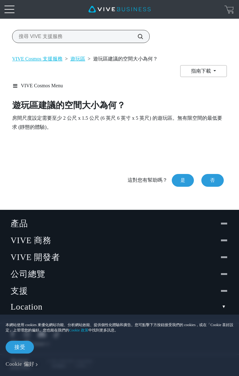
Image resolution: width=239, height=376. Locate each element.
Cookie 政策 (78, 330)
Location (119, 307)
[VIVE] (119, 9)
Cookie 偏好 (20, 364)
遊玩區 (77, 58)
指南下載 (201, 71)
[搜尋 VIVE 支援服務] (137, 36)
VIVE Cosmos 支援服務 (37, 58)
